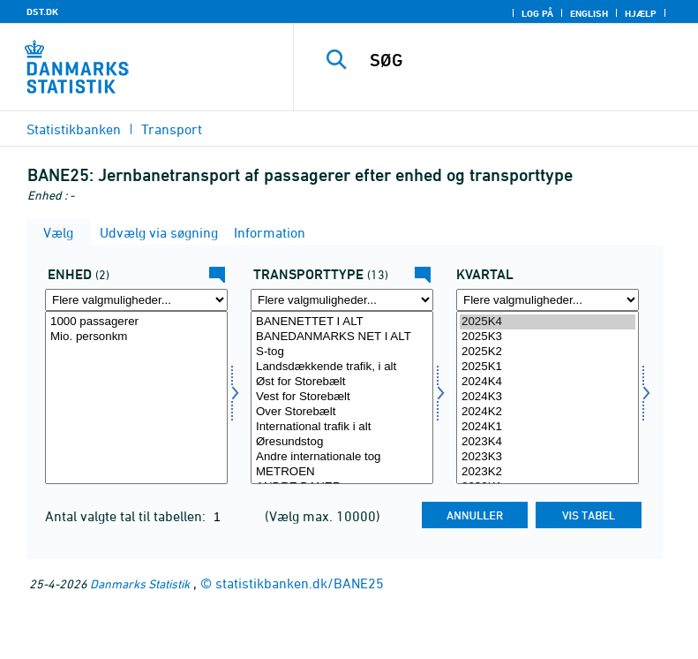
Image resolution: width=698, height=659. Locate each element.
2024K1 (547, 427)
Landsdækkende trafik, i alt (342, 367)
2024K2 (547, 412)
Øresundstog (342, 442)
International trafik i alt (342, 427)
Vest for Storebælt (342, 397)
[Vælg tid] (547, 397)
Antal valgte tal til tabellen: (127, 516)
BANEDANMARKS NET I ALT (342, 337)
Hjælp (641, 13)
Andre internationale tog (342, 457)
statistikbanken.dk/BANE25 (299, 583)
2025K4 (547, 322)
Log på (537, 13)
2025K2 (547, 352)
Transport (171, 129)
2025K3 (547, 337)
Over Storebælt (342, 412)
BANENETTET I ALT (342, 322)
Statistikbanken (73, 129)
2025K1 (547, 367)
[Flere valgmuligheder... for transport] (342, 300)
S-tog (342, 352)
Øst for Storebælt (342, 382)
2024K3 (547, 397)
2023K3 (547, 457)
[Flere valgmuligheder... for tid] (547, 300)
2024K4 (547, 382)
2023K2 (547, 472)
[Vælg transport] (342, 397)
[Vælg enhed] (136, 397)
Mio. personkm (136, 337)
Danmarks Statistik (140, 583)
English (589, 13)
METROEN (342, 472)
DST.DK (42, 11)
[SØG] (522, 60)
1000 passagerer (136, 322)
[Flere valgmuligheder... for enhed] (136, 300)
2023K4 (547, 442)
